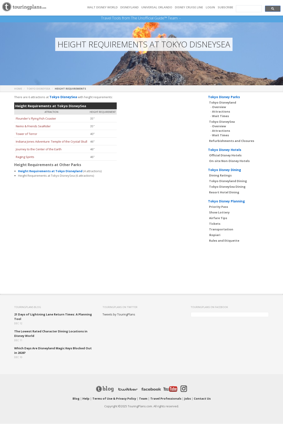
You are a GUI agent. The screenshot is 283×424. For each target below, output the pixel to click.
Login (210, 7)
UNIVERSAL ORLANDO (156, 7)
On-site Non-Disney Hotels (229, 161)
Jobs (187, 399)
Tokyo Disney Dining (224, 170)
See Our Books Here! (182, 18)
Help (85, 399)
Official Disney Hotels (225, 155)
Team (143, 399)
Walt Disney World (102, 7)
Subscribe (225, 7)
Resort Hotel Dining (224, 192)
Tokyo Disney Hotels (224, 150)
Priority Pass (218, 207)
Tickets (214, 224)
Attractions (221, 112)
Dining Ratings (220, 176)
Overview (219, 107)
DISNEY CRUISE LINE (189, 7)
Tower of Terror (26, 134)
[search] (248, 9)
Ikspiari (214, 235)
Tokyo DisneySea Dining (227, 187)
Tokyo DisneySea (38, 88)
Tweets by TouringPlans (119, 315)
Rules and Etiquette (224, 241)
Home (18, 88)
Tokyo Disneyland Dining (228, 181)
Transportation (221, 229)
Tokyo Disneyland (222, 103)
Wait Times (220, 116)
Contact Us (202, 399)
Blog (76, 399)
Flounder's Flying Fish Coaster (36, 119)
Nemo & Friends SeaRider (33, 126)
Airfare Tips (218, 218)
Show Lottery (219, 213)
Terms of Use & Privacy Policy (114, 399)
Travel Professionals (165, 399)
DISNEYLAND (129, 7)
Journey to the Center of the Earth (39, 149)
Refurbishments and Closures (231, 141)
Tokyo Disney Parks (224, 97)
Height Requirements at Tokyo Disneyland (50, 171)
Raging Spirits (25, 157)
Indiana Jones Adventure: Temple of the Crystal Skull (51, 142)
